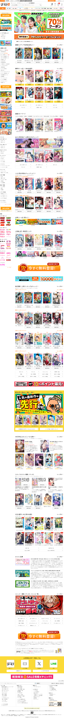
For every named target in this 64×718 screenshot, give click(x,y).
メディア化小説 (3, 198)
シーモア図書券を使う (21, 699)
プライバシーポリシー (18, 710)
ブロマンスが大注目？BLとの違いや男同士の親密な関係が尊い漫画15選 (45, 570)
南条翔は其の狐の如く (19, 506)
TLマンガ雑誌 (57, 376)
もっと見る (9, 267)
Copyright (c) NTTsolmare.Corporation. (32, 717)
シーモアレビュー (5, 705)
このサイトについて (41, 710)
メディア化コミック (45, 623)
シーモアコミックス (26, 8)
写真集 (2, 189)
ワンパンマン (47, 60)
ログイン (59, 0)
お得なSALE (33, 10)
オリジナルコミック (33, 623)
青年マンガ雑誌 (33, 376)
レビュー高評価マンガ (5, 73)
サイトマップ (36, 699)
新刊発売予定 (3, 51)
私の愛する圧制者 (28, 441)
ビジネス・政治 (3, 179)
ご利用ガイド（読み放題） (38, 695)
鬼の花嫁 (19, 190)
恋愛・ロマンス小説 (4, 172)
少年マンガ (3, 140)
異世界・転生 (39, 107)
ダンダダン (57, 60)
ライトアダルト (61, 8)
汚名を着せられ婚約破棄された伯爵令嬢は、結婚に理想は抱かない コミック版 (25, 480)
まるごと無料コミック (4, 54)
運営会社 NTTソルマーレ (51, 710)
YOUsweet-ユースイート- (58, 131)
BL (20, 8)
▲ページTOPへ (61, 680)
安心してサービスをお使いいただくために (32, 708)
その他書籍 (3, 182)
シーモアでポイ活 (4, 65)
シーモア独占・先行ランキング (51, 429)
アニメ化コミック (4, 196)
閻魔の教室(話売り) (39, 209)
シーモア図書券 (3, 79)
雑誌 (2, 188)
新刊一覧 (27, 548)
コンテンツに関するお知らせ (23, 702)
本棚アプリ (3, 82)
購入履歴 (19, 691)
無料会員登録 (51, 0)
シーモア (2, 0)
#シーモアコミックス (38, 116)
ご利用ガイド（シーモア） (38, 694)
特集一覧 (2, 70)
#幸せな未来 (46, 116)
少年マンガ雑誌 (21, 376)
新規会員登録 (20, 686)
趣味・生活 (3, 178)
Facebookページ (52, 694)
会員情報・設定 (20, 690)
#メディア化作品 (19, 116)
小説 (2, 176)
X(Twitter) (51, 695)
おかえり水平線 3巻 (19, 530)
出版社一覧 (57, 683)
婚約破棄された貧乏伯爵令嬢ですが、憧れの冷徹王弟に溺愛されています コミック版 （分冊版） (42, 480)
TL (32, 8)
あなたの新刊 (27, 550)
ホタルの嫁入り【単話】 (29, 466)
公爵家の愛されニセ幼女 (49, 131)
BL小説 (2, 153)
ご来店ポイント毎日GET (5, 64)
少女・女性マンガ (3, 144)
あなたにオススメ (52, 10)
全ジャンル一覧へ (8, 204)
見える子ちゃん (39, 190)
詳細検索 (2, 76)
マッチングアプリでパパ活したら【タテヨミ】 (58, 479)
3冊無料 (19, 84)
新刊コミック (22, 10)
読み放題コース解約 (21, 696)
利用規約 (13, 710)
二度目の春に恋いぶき (20, 131)
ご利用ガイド (3, 35)
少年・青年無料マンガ (5, 57)
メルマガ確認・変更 (21, 689)
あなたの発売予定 (51, 550)
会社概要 (10, 710)
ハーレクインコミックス (5, 165)
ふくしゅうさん (56, 325)
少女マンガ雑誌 (45, 374)
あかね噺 (29, 190)
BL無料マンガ (3, 59)
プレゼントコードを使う (22, 700)
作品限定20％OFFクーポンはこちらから (27, 429)
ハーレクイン (2, 164)
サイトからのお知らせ (21, 701)
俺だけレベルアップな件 (49, 190)
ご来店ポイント (19, 670)
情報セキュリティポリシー (26, 710)
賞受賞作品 (3, 67)
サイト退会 (19, 697)
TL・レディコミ (3, 155)
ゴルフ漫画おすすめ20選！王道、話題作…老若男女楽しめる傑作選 (44, 581)
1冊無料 (19, 101)
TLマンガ (2, 157)
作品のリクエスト (37, 696)
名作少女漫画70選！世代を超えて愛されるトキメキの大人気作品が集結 (45, 558)
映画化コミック (3, 193)
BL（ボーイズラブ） (5, 690)
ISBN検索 (46, 710)
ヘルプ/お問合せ (36, 691)
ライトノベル (37, 8)
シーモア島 (17, 0)
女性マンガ (3, 147)
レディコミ (3, 160)
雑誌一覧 (53, 683)
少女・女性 (14, 8)
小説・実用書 (43, 8)
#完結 (25, 116)
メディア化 (55, 8)
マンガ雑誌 (3, 186)
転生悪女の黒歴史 (58, 247)
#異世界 (61, 116)
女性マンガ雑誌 (57, 374)
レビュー (12, 0)
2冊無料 (39, 84)
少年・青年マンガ (3, 139)
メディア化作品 (3, 68)
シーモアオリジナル (5, 697)
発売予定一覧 (51, 548)
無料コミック (45, 10)
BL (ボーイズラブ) (45, 618)
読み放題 (7, 0)
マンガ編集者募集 (53, 689)
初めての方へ (3, 36)
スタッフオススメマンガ (5, 71)
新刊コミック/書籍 (4, 50)
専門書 (2, 181)
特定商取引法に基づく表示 (34, 710)
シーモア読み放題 (5, 704)
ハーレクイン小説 (4, 167)
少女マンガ (3, 146)
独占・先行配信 (4, 699)
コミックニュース (4, 77)
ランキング (28, 10)
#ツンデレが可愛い (54, 116)
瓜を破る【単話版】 (29, 209)
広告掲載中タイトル (59, 10)
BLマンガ (2, 151)
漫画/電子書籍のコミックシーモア (7, 686)
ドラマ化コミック (4, 195)
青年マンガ (3, 142)
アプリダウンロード (37, 686)
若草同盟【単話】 (29, 506)
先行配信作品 (39, 10)
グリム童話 (3, 161)
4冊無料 (48, 101)
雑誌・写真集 (49, 8)
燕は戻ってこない (38, 506)
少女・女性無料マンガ (5, 56)
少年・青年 (9, 8)
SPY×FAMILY (19, 60)
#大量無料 (30, 116)
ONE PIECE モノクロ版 (29, 60)
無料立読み (19, 62)
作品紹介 (51, 686)
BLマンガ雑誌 (45, 376)
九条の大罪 (38, 325)
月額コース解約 (20, 694)
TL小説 (2, 158)
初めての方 (3, 89)
